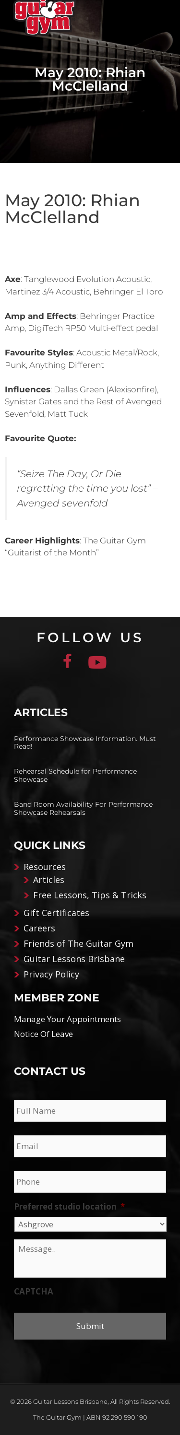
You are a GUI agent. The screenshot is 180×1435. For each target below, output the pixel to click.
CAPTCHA (33, 1291)
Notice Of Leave (43, 1033)
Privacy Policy (51, 974)
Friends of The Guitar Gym (78, 943)
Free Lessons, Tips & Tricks (89, 895)
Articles (48, 879)
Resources (45, 866)
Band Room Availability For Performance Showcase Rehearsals (83, 808)
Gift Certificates (56, 912)
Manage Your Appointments (67, 1018)
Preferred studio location (69, 1206)
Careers (39, 928)
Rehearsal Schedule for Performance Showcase (75, 775)
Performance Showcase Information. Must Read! (85, 742)
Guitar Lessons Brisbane (74, 959)
